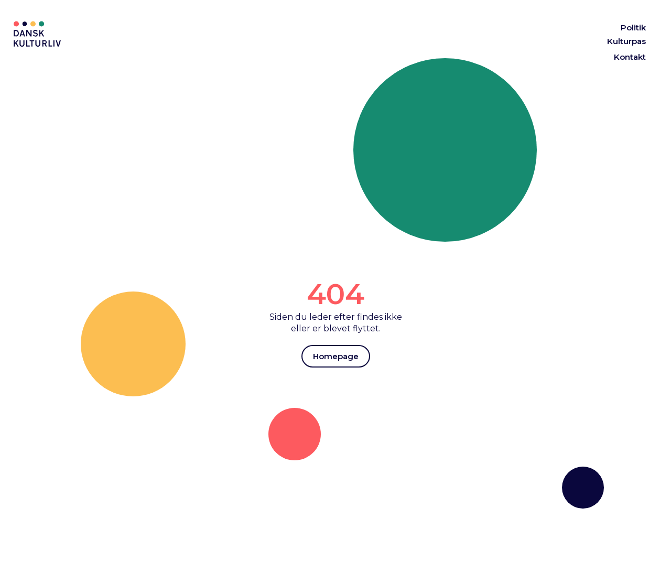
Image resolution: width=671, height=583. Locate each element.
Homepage (336, 356)
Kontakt (630, 57)
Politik (633, 28)
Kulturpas (626, 41)
